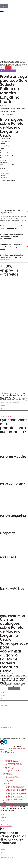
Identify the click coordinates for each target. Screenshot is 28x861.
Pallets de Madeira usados (14, 764)
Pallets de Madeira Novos (13, 763)
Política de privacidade (7, 752)
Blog (4, 802)
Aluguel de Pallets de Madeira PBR (16, 793)
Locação (5, 785)
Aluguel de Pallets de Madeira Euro (16, 789)
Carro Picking (10, 780)
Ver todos (9, 766)
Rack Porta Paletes (11, 776)
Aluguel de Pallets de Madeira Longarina (15, 791)
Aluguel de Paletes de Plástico (15, 798)
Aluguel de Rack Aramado (14, 795)
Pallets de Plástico (8, 767)
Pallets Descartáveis (12, 762)
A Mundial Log (7, 801)
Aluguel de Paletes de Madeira (15, 786)
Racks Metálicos (8, 775)
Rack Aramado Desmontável (14, 779)
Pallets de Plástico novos (13, 769)
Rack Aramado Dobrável (13, 777)
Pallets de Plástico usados (13, 770)
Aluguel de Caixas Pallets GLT (14, 799)
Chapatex (6, 783)
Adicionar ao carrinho (8, 71)
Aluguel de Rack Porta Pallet (14, 788)
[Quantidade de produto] (2, 68)
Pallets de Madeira (8, 760)
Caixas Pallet (7, 773)
